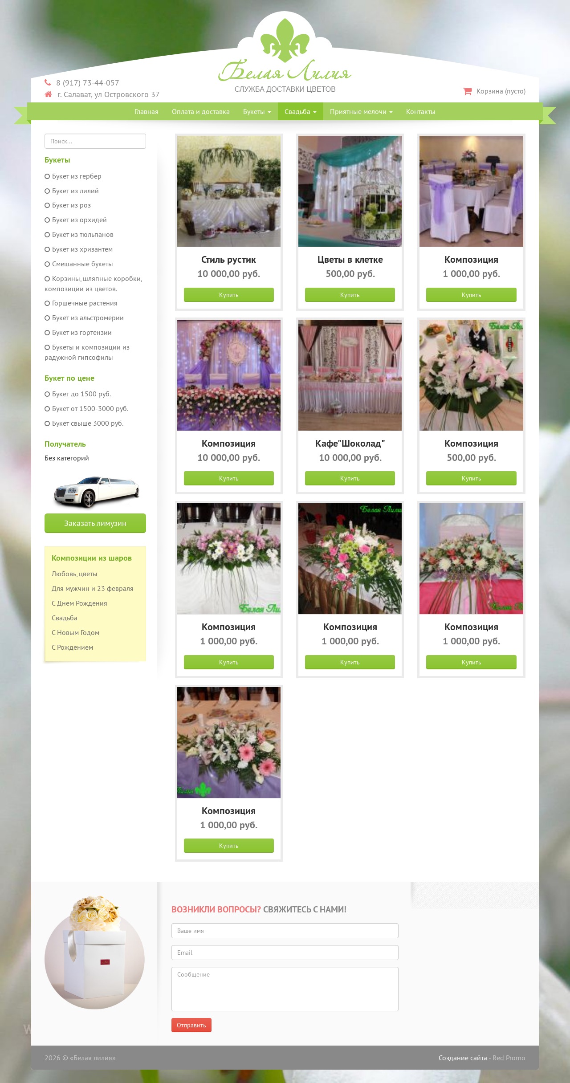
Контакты (421, 111)
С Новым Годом (75, 632)
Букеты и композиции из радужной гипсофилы (87, 352)
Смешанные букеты (79, 263)
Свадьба (301, 111)
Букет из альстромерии (84, 317)
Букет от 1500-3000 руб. (86, 408)
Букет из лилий (72, 190)
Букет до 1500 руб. (78, 393)
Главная (146, 111)
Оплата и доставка (201, 111)
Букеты (257, 111)
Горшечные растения (81, 302)
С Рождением (72, 647)
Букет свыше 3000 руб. (84, 423)
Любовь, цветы (75, 573)
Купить (229, 295)
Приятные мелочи (361, 111)
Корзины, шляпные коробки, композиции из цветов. (93, 283)
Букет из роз (68, 204)
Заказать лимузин (95, 523)
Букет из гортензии (78, 332)
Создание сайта (463, 1057)
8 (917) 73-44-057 (82, 82)
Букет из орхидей (76, 219)
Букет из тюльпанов (79, 234)
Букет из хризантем (79, 248)
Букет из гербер (73, 175)
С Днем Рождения (79, 602)
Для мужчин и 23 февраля (93, 588)
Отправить (191, 1025)
